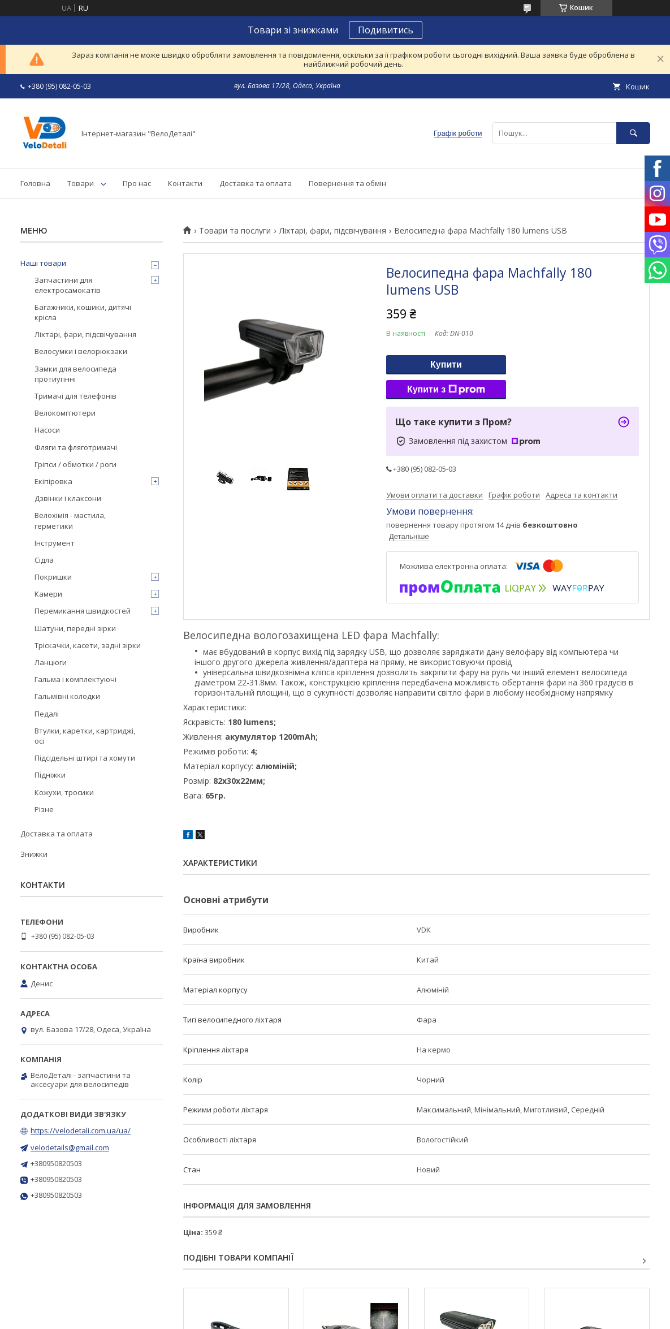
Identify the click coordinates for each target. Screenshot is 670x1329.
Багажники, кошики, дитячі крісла (82, 312)
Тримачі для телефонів (75, 396)
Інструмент (54, 543)
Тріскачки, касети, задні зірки (87, 645)
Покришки (53, 577)
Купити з (446, 390)
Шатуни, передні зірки (75, 628)
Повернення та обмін (347, 183)
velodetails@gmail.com (70, 1147)
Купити (446, 364)
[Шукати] (633, 133)
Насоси (47, 430)
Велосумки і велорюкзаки (80, 351)
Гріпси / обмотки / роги (75, 464)
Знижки (33, 854)
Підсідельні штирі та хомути (84, 758)
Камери (48, 594)
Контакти (185, 183)
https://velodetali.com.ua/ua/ (81, 1130)
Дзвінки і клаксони (67, 498)
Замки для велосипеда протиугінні (75, 374)
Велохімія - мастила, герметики (70, 520)
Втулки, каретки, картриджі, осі (84, 736)
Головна (35, 183)
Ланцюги (50, 662)
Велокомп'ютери (65, 413)
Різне (44, 809)
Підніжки (50, 775)
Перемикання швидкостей (82, 611)
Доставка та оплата (255, 183)
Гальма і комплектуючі (75, 679)
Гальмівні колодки (67, 696)
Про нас (137, 183)
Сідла (44, 560)
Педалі (46, 714)
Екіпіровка (53, 481)
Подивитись (385, 30)
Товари (80, 183)
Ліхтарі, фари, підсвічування (332, 230)
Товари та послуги (235, 230)
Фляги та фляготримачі (75, 447)
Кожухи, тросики (64, 792)
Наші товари (43, 263)
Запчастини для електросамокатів (67, 285)
